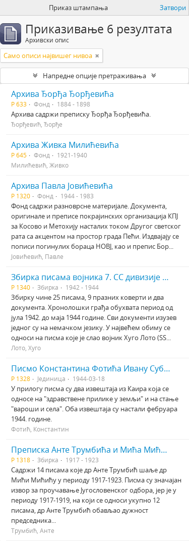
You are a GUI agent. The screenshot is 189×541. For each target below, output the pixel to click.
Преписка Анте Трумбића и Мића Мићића (93, 449)
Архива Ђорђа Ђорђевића (62, 93)
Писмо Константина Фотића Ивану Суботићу (98, 368)
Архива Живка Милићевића (65, 144)
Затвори (173, 7)
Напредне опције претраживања (94, 75)
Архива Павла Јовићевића (62, 185)
